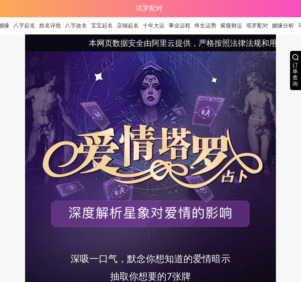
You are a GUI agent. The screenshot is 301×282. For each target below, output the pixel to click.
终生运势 (208, 26)
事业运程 (182, 26)
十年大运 (156, 26)
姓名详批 (52, 26)
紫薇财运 (234, 26)
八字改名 (78, 26)
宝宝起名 (104, 26)
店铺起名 (130, 26)
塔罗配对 (259, 26)
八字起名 (27, 26)
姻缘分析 (285, 26)
